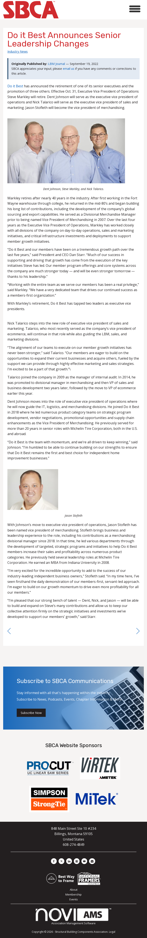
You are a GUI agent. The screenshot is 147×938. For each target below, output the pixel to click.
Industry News (17, 51)
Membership (73, 894)
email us (68, 69)
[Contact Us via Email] (92, 861)
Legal (112, 932)
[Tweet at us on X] (61, 861)
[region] (138, 631)
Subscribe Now (31, 713)
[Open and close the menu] (101, 9)
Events (73, 899)
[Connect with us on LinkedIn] (69, 861)
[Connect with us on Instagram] (77, 861)
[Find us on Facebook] (54, 861)
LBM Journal (56, 64)
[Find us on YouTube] (84, 861)
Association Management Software (73, 916)
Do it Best (15, 86)
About (73, 889)
